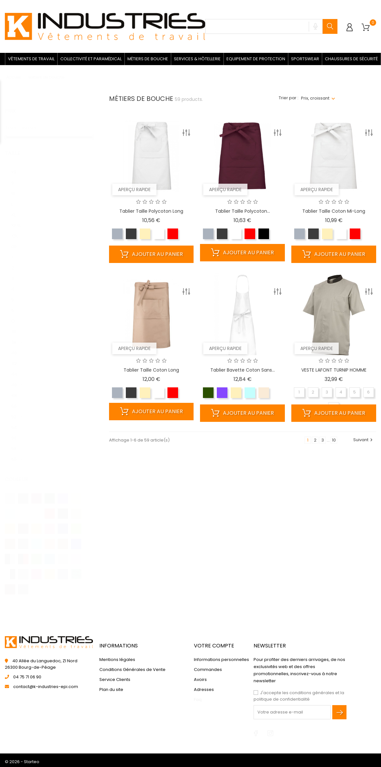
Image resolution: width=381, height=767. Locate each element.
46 (17, 378)
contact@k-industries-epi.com (45, 687)
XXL (17, 230)
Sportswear (305, 59)
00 (19, 240)
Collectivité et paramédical (91, 59)
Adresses (204, 689)
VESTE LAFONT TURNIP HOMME (333, 370)
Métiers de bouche (147, 59)
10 (334, 440)
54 (17, 421)
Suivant (363, 440)
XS (17, 166)
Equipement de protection (255, 59)
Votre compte (214, 645)
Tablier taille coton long (151, 370)
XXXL (19, 219)
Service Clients (114, 679)
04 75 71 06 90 (27, 677)
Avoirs (200, 679)
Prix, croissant (315, 98)
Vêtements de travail (31, 59)
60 (17, 453)
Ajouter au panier (151, 254)
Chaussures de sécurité (351, 59)
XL (16, 208)
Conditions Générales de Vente (132, 669)
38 (17, 336)
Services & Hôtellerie (197, 59)
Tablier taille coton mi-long (333, 211)
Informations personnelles (221, 659)
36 (17, 325)
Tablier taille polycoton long (151, 211)
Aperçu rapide (134, 189)
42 (17, 357)
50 (17, 400)
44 (18, 368)
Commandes (208, 669)
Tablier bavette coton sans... (242, 370)
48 (17, 389)
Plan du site (111, 689)
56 (17, 432)
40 (17, 347)
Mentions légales (117, 659)
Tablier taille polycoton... (242, 211)
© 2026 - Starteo (22, 762)
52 (17, 410)
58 (17, 442)
